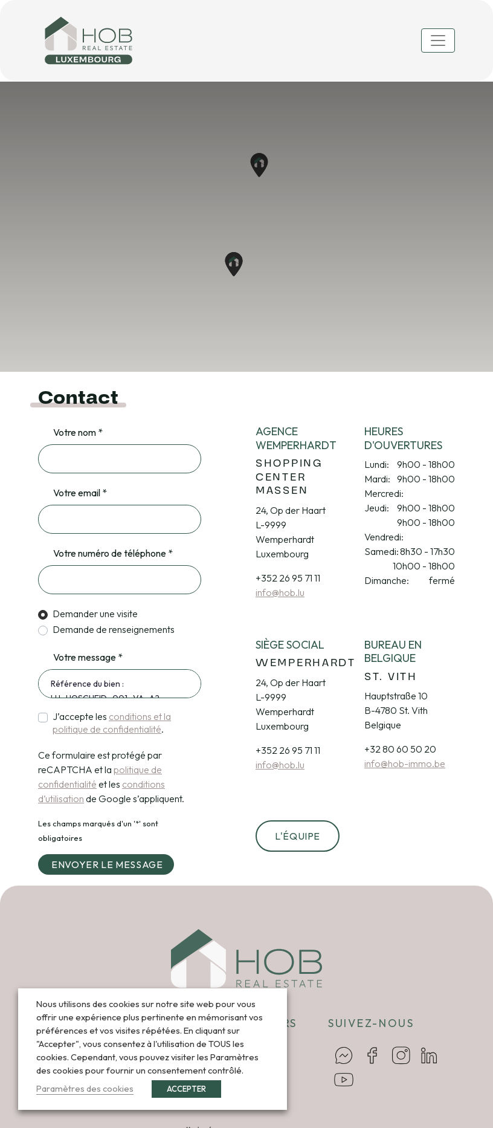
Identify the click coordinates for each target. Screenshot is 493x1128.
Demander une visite (95, 614)
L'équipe (297, 836)
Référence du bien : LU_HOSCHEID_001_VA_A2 (119, 683)
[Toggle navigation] (438, 40)
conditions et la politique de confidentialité (112, 722)
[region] (246, 227)
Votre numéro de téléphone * (113, 553)
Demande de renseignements (114, 629)
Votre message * (88, 657)
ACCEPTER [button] (186, 1089)
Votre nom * (78, 432)
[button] (234, 264)
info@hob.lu (280, 592)
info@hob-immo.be (404, 763)
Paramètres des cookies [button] (85, 1088)
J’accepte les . (112, 722)
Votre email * (80, 493)
